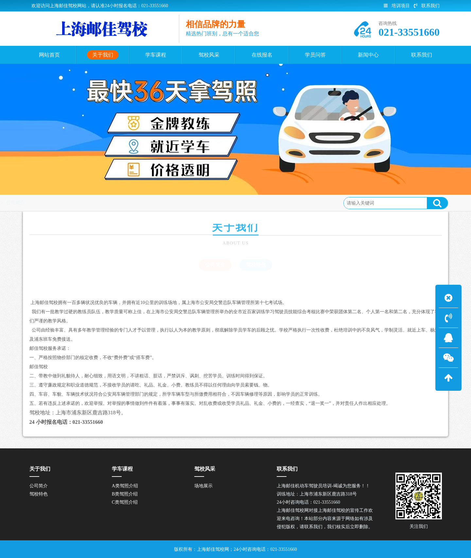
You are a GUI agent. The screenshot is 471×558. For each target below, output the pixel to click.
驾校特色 (256, 264)
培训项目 (397, 5)
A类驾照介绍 (125, 485)
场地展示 (203, 485)
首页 (23, 202)
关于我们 (45, 202)
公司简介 (72, 202)
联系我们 (427, 5)
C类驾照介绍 (125, 502)
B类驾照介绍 (125, 494)
